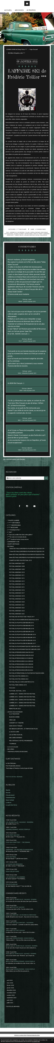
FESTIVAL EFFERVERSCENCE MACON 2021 (21, 658)
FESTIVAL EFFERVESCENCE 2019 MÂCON (21, 664)
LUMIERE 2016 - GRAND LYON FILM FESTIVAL (22, 703)
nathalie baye (8, 239)
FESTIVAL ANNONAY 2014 (17, 590)
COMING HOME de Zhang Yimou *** (16, 49)
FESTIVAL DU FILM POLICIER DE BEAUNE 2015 (22, 643)
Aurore (8, 905)
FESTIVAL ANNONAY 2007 (17, 569)
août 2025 (10, 1006)
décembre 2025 (11, 996)
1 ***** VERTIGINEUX (13, 529)
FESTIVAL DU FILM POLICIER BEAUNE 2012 (21, 628)
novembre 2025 (11, 999)
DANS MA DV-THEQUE (15, 732)
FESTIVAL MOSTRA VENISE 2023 (18, 685)
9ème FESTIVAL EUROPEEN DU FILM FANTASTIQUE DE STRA (26, 563)
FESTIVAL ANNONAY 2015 (17, 593)
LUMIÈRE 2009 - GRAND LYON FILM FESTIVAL (22, 706)
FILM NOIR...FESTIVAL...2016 (17, 697)
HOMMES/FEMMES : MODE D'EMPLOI (18, 835)
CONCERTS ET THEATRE (16, 729)
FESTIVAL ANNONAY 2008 (17, 572)
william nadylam (29, 241)
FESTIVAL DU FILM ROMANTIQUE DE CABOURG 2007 (24, 652)
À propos (31, 10)
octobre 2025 (11, 1001)
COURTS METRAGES (13, 550)
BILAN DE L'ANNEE (14, 723)
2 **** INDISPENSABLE (14, 531)
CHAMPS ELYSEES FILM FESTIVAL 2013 (20, 566)
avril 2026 (10, 986)
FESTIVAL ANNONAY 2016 (17, 596)
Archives (19, 10)
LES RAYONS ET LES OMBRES (15, 883)
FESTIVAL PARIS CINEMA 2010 (18, 691)
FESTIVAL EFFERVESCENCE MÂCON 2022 (21, 676)
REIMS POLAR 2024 (15, 714)
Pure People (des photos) (13, 772)
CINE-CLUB (12, 726)
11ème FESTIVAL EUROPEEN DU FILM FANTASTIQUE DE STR (26, 557)
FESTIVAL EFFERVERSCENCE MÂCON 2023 (21, 661)
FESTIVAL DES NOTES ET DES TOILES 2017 (22, 622)
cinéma (32, 238)
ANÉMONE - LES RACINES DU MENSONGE (19, 856)
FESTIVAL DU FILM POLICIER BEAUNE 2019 (21, 637)
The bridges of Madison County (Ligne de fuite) (19, 774)
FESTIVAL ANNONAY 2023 (17, 614)
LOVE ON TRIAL (11, 863)
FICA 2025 (12, 694)
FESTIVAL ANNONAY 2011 (17, 581)
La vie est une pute (12, 753)
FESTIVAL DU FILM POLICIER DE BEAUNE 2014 (22, 640)
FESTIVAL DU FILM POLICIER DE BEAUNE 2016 (22, 646)
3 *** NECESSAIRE (21, 235)
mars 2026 (10, 989)
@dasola (8, 975)
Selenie (8, 921)
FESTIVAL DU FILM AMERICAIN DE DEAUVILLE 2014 (24, 625)
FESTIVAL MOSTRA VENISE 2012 (18, 682)
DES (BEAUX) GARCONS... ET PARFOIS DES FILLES (23, 735)
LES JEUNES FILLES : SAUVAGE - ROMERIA (19, 828)
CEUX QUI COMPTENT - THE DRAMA (18, 848)
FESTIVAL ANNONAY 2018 (17, 602)
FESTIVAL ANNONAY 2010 (17, 578)
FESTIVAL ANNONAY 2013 (17, 587)
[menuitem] (8, 10)
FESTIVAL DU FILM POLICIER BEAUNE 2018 (21, 634)
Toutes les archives (13, 1012)
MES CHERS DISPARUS (15, 743)
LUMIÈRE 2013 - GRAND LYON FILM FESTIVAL (22, 709)
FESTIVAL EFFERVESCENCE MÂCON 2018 (21, 673)
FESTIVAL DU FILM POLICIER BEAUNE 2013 (21, 631)
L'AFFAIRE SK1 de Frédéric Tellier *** (27, 76)
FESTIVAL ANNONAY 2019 (17, 605)
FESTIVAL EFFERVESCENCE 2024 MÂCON (21, 667)
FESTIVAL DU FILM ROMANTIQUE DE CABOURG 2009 (24, 655)
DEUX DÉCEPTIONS (12, 877)
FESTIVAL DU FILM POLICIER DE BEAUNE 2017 (22, 649)
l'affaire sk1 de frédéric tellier (20, 238)
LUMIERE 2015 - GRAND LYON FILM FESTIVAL (22, 700)
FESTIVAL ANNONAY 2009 (17, 575)
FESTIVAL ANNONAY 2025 (17, 620)
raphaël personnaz (41, 238)
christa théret (38, 239)
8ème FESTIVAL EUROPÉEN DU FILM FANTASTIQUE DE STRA (26, 560)
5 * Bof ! (9, 538)
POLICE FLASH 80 (11, 890)
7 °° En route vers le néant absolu (16, 543)
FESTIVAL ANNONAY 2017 (17, 599)
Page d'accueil (34, 49)
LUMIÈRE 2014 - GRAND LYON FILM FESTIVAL (22, 712)
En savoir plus (36, 1041)
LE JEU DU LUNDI (14, 738)
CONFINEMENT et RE (13, 547)
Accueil (8, 10)
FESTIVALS (10, 552)
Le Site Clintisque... (11, 769)
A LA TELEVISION (14, 720)
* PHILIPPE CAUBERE (13, 526)
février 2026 (10, 991)
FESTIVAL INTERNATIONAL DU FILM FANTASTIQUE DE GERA (26, 679)
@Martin (8, 952)
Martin (8, 913)
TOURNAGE (12, 749)
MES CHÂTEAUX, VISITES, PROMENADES (21, 746)
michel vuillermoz (41, 241)
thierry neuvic (19, 241)
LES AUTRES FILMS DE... (16, 741)
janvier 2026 (10, 994)
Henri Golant (10, 806)
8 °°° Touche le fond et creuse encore (18, 545)
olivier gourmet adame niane (23, 239)
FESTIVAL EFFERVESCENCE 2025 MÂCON (21, 670)
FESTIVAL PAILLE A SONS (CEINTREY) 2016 (21, 688)
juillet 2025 (10, 1009)
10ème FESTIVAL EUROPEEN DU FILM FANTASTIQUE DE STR (26, 554)
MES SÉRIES (10, 755)
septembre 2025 (11, 1003)
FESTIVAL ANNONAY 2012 (17, 584)
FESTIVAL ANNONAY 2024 (17, 617)
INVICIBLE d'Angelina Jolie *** (16, 53)
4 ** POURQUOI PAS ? (13, 536)
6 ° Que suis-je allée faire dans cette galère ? (20, 540)
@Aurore (8, 967)
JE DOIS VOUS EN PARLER (14, 718)
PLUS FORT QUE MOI (12, 841)
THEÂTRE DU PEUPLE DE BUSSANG (17, 757)
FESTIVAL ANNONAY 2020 (17, 608)
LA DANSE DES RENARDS (14, 870)
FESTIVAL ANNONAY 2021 (17, 611)
